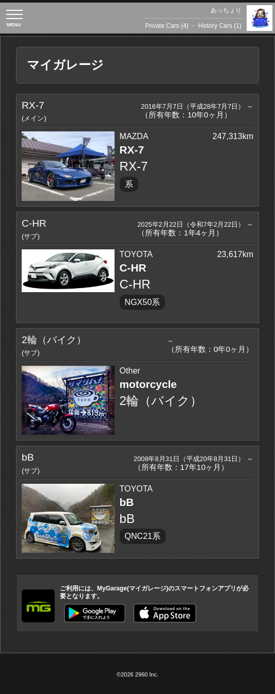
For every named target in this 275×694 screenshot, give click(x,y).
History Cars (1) (219, 25)
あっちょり (226, 10)
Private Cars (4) (166, 25)
